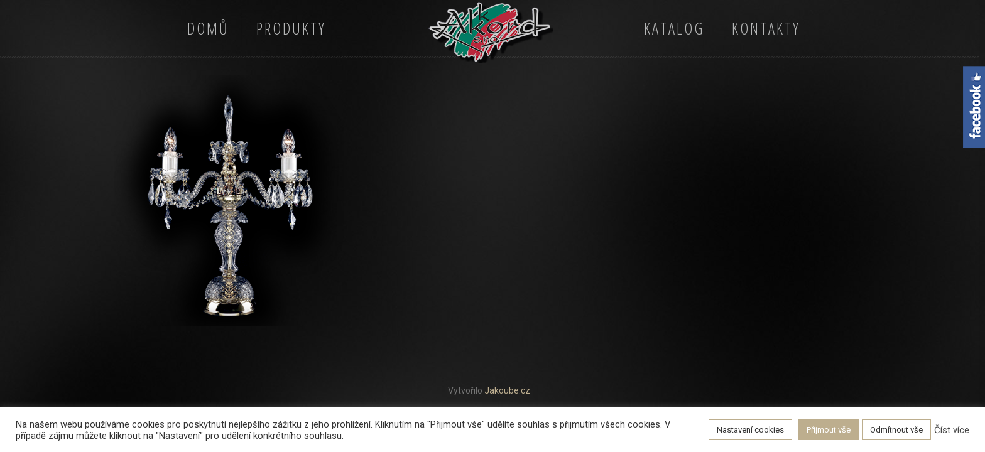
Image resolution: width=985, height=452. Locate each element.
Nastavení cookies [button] (750, 429)
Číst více (951, 430)
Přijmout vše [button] (829, 429)
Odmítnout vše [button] (896, 429)
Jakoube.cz (507, 390)
